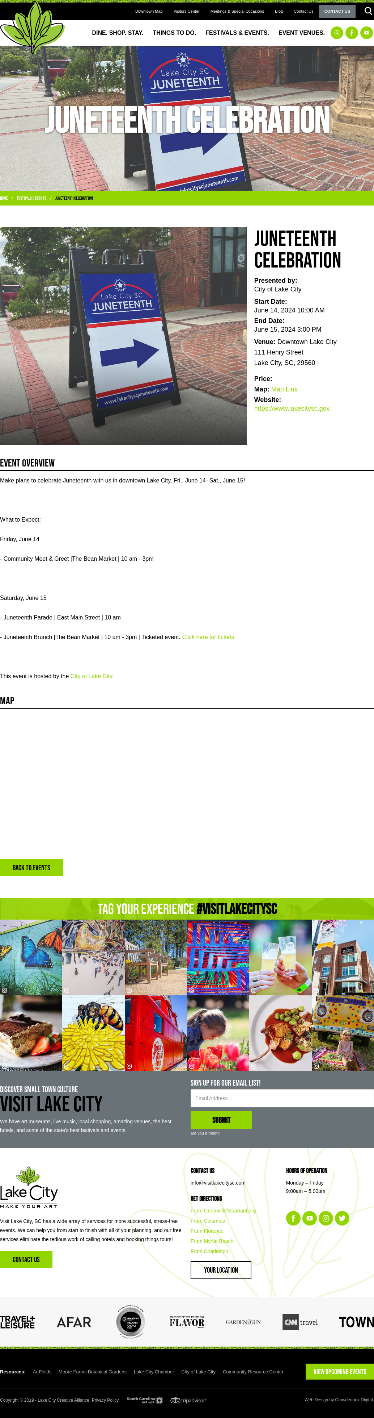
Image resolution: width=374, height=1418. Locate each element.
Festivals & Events (31, 198)
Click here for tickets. (208, 637)
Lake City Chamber (154, 1372)
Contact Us (303, 11)
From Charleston (209, 1251)
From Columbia (208, 1221)
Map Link (284, 389)
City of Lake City (91, 676)
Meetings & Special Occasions (237, 11)
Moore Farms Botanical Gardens (93, 1372)
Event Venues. (302, 33)
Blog (279, 11)
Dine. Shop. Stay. (118, 33)
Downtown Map (149, 11)
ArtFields (42, 1372)
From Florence (207, 1231)
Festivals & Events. (237, 33)
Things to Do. (174, 33)
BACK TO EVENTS (31, 867)
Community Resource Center (253, 1372)
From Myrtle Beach (212, 1241)
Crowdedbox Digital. (354, 1399)
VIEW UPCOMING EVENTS (340, 1372)
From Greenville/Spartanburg (223, 1211)
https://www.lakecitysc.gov (292, 408)
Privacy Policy (105, 1400)
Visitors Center (187, 11)
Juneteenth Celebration (74, 198)
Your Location (221, 1270)
